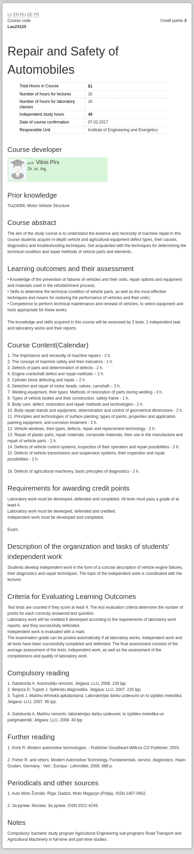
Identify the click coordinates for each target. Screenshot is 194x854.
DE (30, 14)
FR (36, 14)
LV (9, 14)
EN (16, 14)
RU (23, 14)
